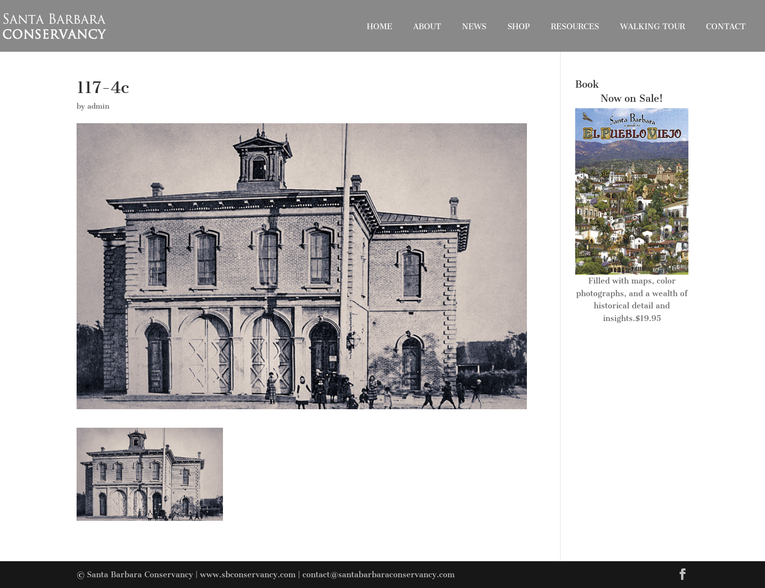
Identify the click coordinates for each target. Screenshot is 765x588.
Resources (575, 26)
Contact (725, 26)
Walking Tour (652, 26)
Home (379, 26)
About (427, 26)
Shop (518, 26)
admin (98, 106)
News (474, 26)
